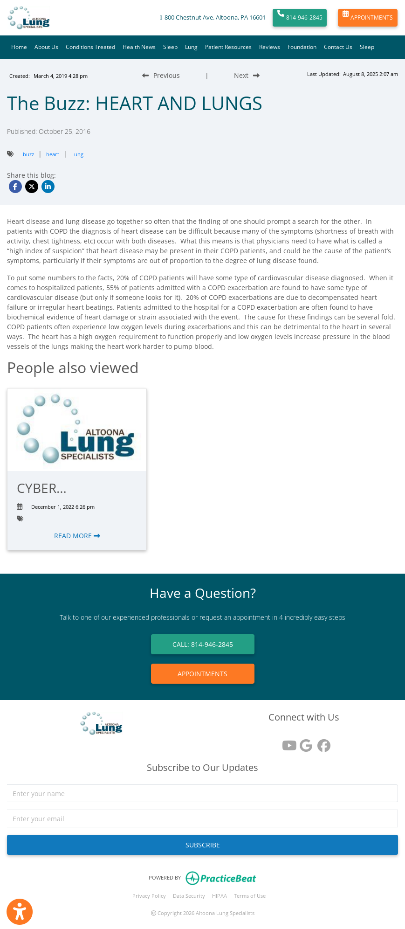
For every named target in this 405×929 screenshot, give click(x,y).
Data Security (189, 895)
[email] (202, 818)
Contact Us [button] (338, 47)
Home (19, 47)
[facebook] (321, 742)
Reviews (269, 47)
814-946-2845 (300, 18)
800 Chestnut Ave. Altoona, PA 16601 (215, 17)
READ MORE (77, 535)
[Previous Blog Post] (161, 75)
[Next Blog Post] (247, 75)
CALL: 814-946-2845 (202, 644)
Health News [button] (139, 47)
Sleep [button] (170, 47)
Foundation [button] (302, 47)
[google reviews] (304, 742)
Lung (191, 47)
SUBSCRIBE (202, 844)
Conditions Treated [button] (90, 47)
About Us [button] (46, 47)
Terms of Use (250, 895)
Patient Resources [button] (228, 47)
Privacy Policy (149, 895)
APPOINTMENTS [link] (202, 673)
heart (52, 154)
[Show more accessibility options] (19, 911)
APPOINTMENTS (368, 18)
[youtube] (286, 742)
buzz (28, 154)
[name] (202, 793)
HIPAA (219, 895)
